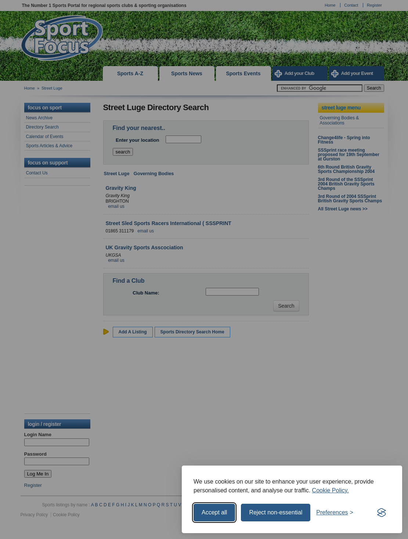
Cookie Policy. (330, 490)
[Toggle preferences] (334, 512)
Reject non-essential (275, 512)
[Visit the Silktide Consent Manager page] (381, 512)
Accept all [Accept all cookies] (214, 512)
